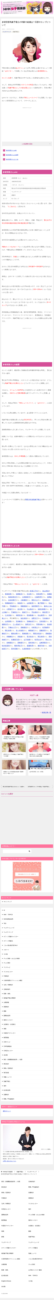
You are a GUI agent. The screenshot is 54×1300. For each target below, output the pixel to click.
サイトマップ (8, 901)
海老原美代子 (12, 597)
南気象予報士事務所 (10, 998)
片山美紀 (30, 609)
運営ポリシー (7, 1111)
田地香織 (30, 615)
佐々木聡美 (20, 630)
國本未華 (14, 633)
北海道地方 (7, 989)
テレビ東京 (7, 963)
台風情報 (6, 1002)
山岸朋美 (8, 621)
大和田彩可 (26, 597)
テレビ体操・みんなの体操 (12, 958)
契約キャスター (8, 1020)
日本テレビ (7, 1042)
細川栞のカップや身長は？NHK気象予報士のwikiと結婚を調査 (40, 755)
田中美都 (14, 649)
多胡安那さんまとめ (12, 159)
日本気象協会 (8, 1046)
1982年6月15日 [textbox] (16, 181)
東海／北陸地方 (8, 1068)
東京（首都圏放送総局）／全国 (13, 1059)
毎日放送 (6, 1072)
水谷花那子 (12, 600)
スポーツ (6, 949)
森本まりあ (48, 606)
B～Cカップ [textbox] (15, 198)
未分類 (6, 1055)
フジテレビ (7, 967)
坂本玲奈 (31, 642)
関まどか (49, 639)
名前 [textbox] (4, 178)
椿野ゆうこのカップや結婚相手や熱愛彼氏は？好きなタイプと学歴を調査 (40, 737)
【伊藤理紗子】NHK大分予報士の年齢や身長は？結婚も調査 (13, 737)
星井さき (35, 600)
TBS (5, 923)
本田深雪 (39, 594)
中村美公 (35, 627)
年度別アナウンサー (10, 1033)
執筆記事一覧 (46, 712)
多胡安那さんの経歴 (12, 155)
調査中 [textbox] (14, 195)
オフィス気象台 (8, 941)
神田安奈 (19, 615)
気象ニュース (8, 1077)
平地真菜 (13, 606)
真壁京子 (28, 624)
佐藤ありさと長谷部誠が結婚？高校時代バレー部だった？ (13, 772)
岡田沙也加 (37, 633)
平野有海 (39, 624)
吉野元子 (35, 618)
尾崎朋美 (25, 633)
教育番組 (6, 1037)
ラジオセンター (8, 971)
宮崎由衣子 (31, 621)
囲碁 (5, 1011)
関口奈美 (8, 630)
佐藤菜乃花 (15, 639)
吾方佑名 (30, 636)
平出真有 (35, 612)
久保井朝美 (26, 649)
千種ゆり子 (12, 627)
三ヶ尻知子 (17, 624)
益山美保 (45, 591)
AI (4, 910)
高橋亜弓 (20, 642)
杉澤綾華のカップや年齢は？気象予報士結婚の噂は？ (40, 786)
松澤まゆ (38, 639)
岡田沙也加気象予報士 (33, 499)
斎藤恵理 (42, 630)
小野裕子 (10, 609)
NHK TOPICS (8, 914)
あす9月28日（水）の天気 (36, 771)
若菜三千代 (34, 591)
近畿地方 (6, 1094)
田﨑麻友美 (9, 603)
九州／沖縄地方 (8, 985)
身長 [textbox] (4, 195)
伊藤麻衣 (10, 636)
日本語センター (8, 1050)
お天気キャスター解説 (35, 1270)
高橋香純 (45, 600)
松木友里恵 (6, 645)
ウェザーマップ (7, 31)
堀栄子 (24, 612)
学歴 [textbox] (4, 188)
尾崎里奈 (49, 633)
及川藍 (19, 609)
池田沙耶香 (42, 609)
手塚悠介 (14, 612)
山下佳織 (27, 639)
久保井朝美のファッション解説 (13, 980)
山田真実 (30, 603)
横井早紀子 (18, 645)
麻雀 (2, 1236)
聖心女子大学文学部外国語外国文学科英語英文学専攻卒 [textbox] (29, 188)
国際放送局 (7, 1015)
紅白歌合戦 (7, 1090)
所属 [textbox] (4, 192)
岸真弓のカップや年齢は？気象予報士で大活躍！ (13, 755)
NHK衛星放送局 (8, 919)
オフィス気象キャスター (11, 936)
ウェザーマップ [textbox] (16, 192)
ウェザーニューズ (9, 928)
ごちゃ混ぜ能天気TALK (10, 945)
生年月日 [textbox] (6, 181)
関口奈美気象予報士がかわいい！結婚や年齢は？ (15, 786)
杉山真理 (41, 615)
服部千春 (41, 645)
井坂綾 (19, 636)
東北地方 (6, 1064)
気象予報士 (16, 31)
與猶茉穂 (24, 606)
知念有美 (24, 618)
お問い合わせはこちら (9, 1161)
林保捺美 (8, 594)
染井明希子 (35, 606)
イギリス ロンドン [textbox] (18, 185)
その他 (6, 954)
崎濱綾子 (31, 630)
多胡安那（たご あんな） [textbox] (20, 178)
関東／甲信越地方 (9, 1099)
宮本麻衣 (19, 621)
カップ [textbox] (5, 198)
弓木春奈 (45, 618)
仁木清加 (8, 615)
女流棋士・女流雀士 (10, 1024)
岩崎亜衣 (19, 594)
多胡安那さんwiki (11, 150)
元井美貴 (42, 621)
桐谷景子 (45, 612)
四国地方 (6, 1007)
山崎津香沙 (43, 642)
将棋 (5, 1028)
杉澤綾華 (45, 627)
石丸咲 (29, 594)
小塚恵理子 (38, 597)
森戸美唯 (41, 603)
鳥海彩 (19, 603)
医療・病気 (7, 993)
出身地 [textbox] (5, 185)
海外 (5, 1086)
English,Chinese (6, 1281)
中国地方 (6, 976)
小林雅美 (24, 600)
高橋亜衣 (24, 627)
